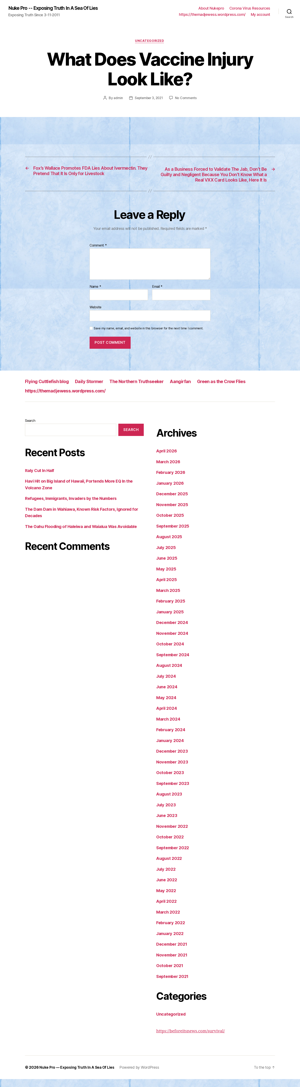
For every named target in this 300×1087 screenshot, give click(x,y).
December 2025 (173, 501)
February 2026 (171, 480)
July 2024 (166, 683)
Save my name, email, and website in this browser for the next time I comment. (148, 336)
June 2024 (167, 694)
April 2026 (167, 458)
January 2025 (170, 619)
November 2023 (173, 769)
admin (117, 99)
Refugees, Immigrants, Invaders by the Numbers (74, 506)
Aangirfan (197, 389)
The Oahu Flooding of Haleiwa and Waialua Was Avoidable (84, 534)
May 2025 (166, 576)
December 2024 (173, 630)
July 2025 (166, 555)
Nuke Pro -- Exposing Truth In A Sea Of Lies (56, 8)
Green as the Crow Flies (242, 389)
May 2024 (166, 705)
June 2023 (167, 823)
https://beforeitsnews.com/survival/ (192, 1039)
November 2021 (173, 962)
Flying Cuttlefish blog (49, 389)
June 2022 (167, 887)
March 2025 (168, 598)
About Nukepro (211, 8)
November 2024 (173, 641)
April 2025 (167, 587)
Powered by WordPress (141, 1075)
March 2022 (168, 919)
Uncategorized (150, 42)
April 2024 (167, 716)
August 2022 (170, 866)
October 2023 (170, 780)
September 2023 (173, 791)
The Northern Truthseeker (148, 389)
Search (30, 428)
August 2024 (170, 673)
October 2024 (170, 651)
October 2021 (170, 973)
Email (157, 294)
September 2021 (173, 984)
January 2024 (170, 748)
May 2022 (166, 898)
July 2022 (166, 876)
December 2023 (173, 759)
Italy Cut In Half (40, 478)
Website (95, 315)
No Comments (187, 99)
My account (260, 14)
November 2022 (173, 834)
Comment (98, 253)
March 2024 (168, 726)
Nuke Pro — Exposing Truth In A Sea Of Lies (77, 1075)
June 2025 (167, 566)
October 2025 (170, 523)
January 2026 (170, 490)
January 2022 (170, 941)
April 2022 (167, 909)
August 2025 (170, 544)
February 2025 (171, 608)
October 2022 (170, 844)
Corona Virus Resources (249, 8)
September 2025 (173, 533)
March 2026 (168, 469)
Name (95, 294)
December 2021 (173, 952)
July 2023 (166, 812)
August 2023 (170, 801)
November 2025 (173, 512)
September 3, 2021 (149, 99)
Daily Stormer (96, 389)
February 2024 (171, 737)
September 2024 (174, 662)
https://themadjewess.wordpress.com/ (212, 14)
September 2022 (173, 855)
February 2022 (171, 930)
